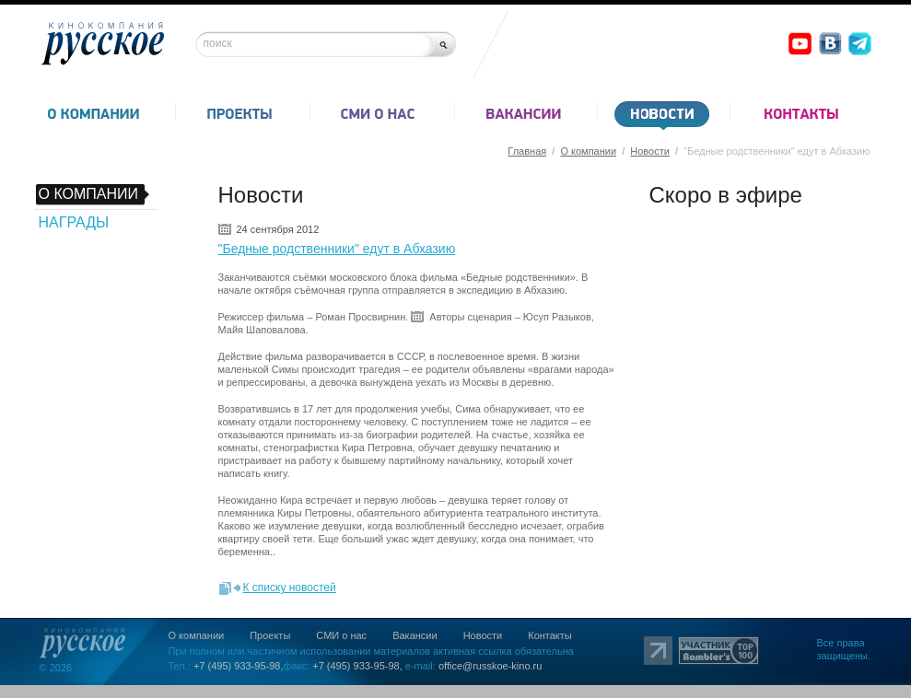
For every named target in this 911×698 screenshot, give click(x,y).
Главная (527, 151)
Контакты (550, 635)
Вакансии (415, 635)
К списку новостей (289, 587)
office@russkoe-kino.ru (490, 665)
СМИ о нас (341, 635)
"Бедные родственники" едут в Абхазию (337, 248)
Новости (650, 151)
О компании (588, 151)
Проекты (270, 635)
